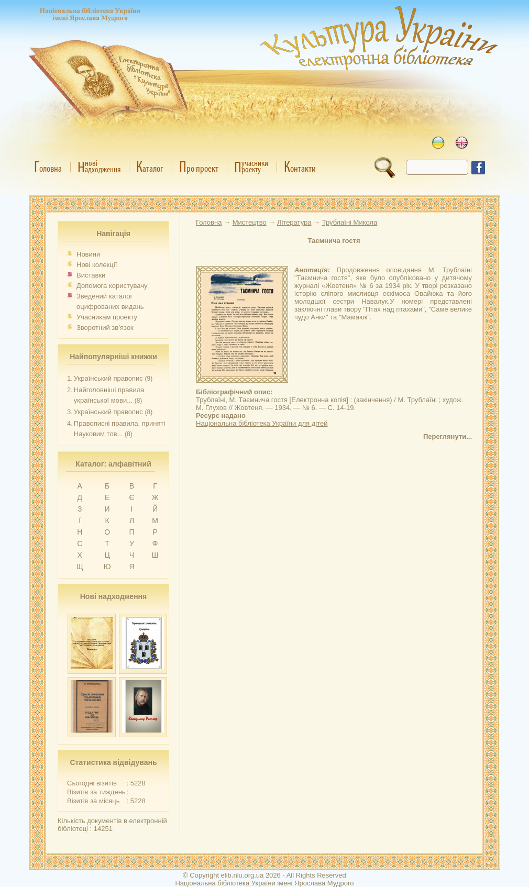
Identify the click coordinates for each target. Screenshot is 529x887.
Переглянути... (447, 436)
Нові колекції (96, 265)
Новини (88, 254)
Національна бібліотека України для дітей (262, 423)
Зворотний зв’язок (105, 327)
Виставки (90, 275)
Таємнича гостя (333, 241)
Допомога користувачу (112, 286)
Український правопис (108, 378)
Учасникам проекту (106, 317)
